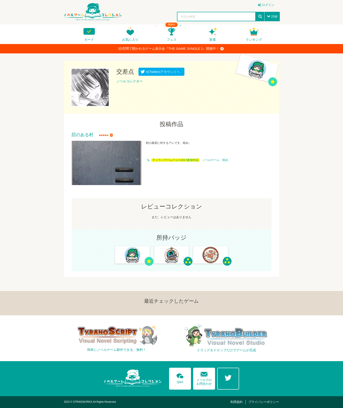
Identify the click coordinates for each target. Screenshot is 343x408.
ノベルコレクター (129, 81)
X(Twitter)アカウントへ (162, 71)
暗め (225, 160)
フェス (172, 39)
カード (89, 39)
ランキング (254, 39)
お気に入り (130, 39)
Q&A (180, 377)
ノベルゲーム (210, 160)
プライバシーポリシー (263, 402)
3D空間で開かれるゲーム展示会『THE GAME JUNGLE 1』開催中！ (171, 48)
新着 (212, 39)
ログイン (268, 5)
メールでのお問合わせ (204, 377)
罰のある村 (82, 135)
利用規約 (236, 402)
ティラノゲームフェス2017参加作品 (175, 160)
